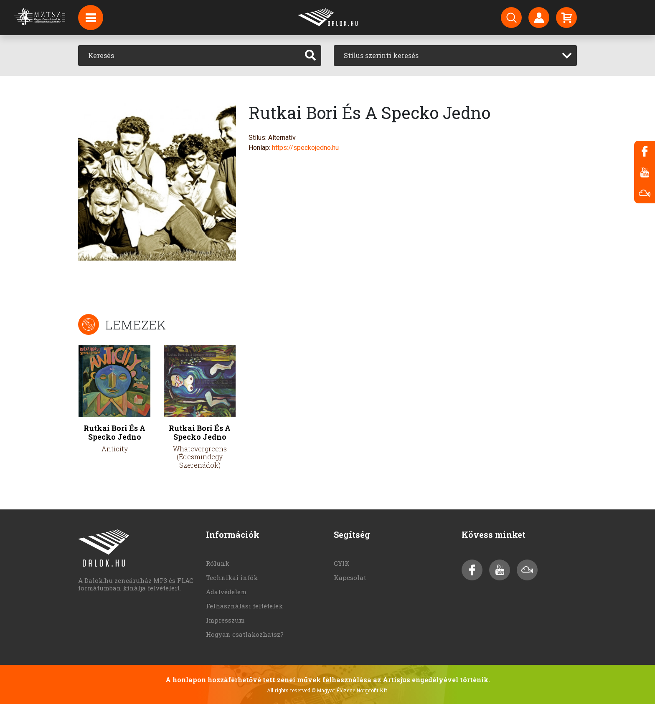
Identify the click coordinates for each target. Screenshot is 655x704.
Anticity (115, 448)
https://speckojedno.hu (305, 148)
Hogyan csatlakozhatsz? (245, 634)
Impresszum (225, 620)
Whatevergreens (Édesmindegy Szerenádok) (200, 456)
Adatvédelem (226, 592)
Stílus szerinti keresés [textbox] (381, 55)
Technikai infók (232, 577)
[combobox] (455, 55)
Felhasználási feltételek (244, 606)
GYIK (342, 563)
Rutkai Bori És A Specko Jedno (114, 432)
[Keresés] (189, 55)
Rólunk (217, 563)
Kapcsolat (350, 577)
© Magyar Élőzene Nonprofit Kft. (350, 690)
